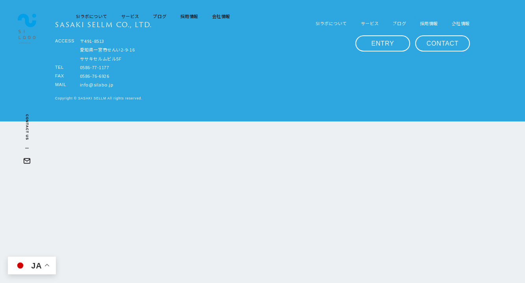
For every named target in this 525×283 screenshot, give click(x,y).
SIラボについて (91, 16)
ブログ (159, 16)
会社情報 (221, 16)
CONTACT (478, 18)
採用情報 (189, 16)
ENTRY (419, 18)
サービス (130, 16)
